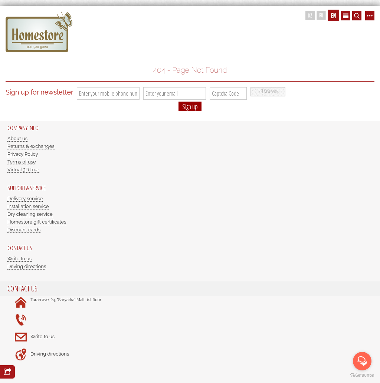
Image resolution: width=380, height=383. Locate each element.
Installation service (28, 206)
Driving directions (26, 266)
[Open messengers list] (362, 361)
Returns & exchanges (31, 146)
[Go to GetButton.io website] (362, 375)
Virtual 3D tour (23, 169)
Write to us (19, 258)
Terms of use (21, 162)
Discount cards (23, 229)
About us (17, 138)
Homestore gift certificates (36, 222)
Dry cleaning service (30, 214)
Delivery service (25, 198)
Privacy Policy (22, 154)
